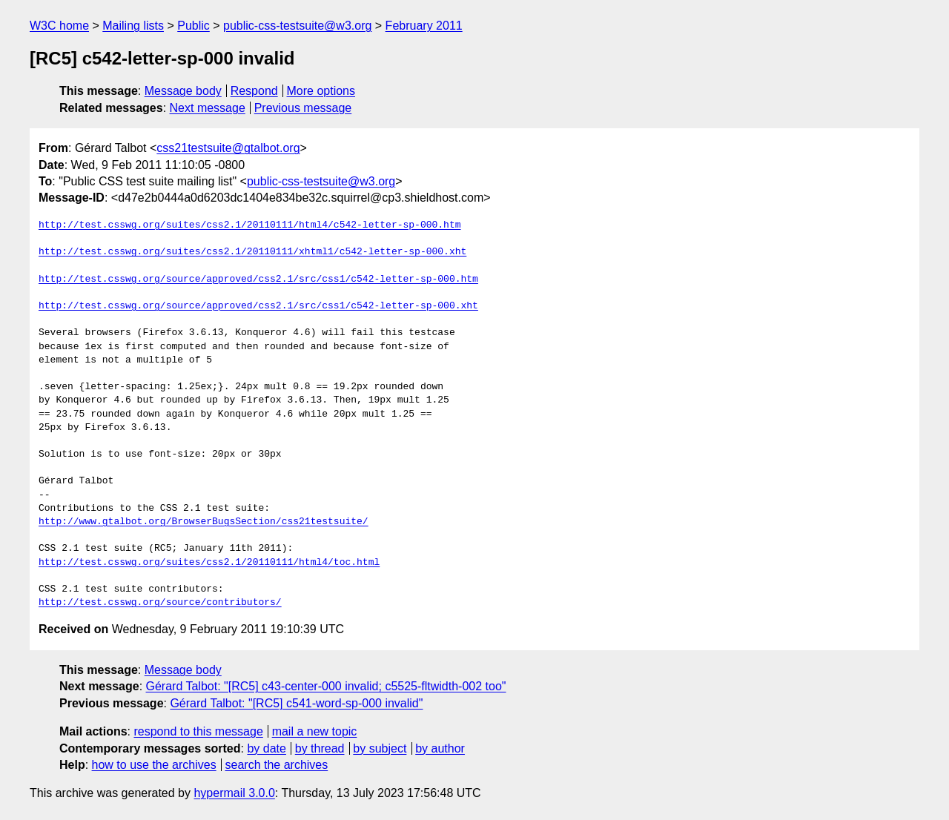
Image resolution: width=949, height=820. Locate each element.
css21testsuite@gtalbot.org (228, 148)
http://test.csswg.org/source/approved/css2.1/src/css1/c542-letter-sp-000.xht (258, 306)
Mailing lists (133, 25)
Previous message (303, 108)
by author (440, 748)
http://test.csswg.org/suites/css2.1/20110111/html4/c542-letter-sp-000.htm (249, 225)
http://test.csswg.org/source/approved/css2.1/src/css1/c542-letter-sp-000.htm (258, 279)
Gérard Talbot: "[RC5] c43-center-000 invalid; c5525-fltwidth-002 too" (326, 686)
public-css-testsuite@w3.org (297, 25)
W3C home (59, 25)
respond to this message (197, 731)
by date (266, 748)
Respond (254, 91)
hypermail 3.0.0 (234, 793)
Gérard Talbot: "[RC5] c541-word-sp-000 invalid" (296, 703)
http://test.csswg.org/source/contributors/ (160, 602)
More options (321, 91)
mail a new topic (314, 731)
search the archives (276, 764)
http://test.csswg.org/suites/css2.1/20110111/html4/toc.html (209, 562)
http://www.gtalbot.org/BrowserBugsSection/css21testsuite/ (203, 522)
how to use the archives (154, 764)
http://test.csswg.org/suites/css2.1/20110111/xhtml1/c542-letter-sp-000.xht (252, 252)
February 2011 (424, 25)
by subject (379, 748)
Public (193, 25)
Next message (207, 108)
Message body (183, 91)
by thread (320, 748)
